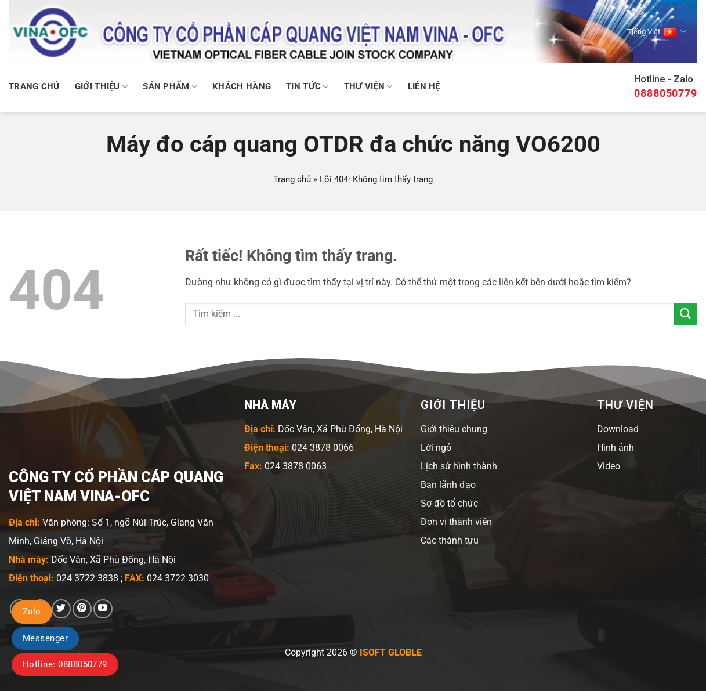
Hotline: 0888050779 (65, 664)
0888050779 (665, 93)
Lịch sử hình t (448, 466)
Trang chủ (34, 86)
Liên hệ (424, 86)
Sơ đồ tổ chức (449, 503)
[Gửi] (685, 314)
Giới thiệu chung (454, 429)
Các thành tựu (450, 540)
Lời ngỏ (436, 447)
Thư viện (368, 86)
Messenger (45, 638)
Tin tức (307, 86)
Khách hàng (241, 86)
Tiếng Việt (656, 31)
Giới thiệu (101, 86)
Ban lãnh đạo (448, 484)
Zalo (32, 611)
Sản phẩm (170, 86)
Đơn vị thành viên (456, 521)
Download (618, 429)
